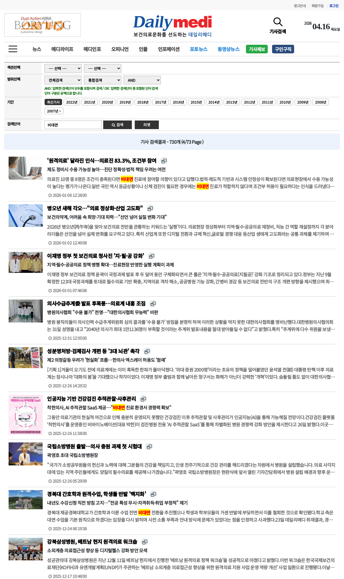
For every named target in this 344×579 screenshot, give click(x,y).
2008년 (320, 102)
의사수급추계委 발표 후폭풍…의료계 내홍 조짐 (96, 303)
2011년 (267, 102)
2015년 (196, 102)
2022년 (71, 102)
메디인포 (92, 49)
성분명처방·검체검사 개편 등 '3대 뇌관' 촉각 (93, 351)
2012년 (249, 102)
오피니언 (120, 49)
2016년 (178, 102)
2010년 (285, 102)
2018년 (142, 102)
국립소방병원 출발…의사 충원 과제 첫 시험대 (94, 446)
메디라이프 (62, 49)
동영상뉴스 (228, 49)
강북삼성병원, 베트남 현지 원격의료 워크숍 (92, 541)
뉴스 (36, 49)
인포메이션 (169, 49)
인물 (143, 49)
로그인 (333, 5)
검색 (117, 124)
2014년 (214, 102)
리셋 (146, 124)
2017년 (160, 102)
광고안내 (300, 5)
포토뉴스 (198, 49)
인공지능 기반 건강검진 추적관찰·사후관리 (91, 398)
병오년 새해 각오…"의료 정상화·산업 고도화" (94, 208)
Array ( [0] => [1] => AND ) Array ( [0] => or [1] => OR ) (142, 80)
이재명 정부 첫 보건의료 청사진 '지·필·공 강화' (95, 255)
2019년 (125, 102)
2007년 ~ (54, 110)
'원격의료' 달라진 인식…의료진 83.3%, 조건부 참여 (101, 160)
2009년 (302, 102)
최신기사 (53, 102)
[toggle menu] (13, 47)
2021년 (89, 102)
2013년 (231, 102)
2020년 (107, 102)
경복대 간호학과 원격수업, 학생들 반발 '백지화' (96, 494)
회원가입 (317, 5)
